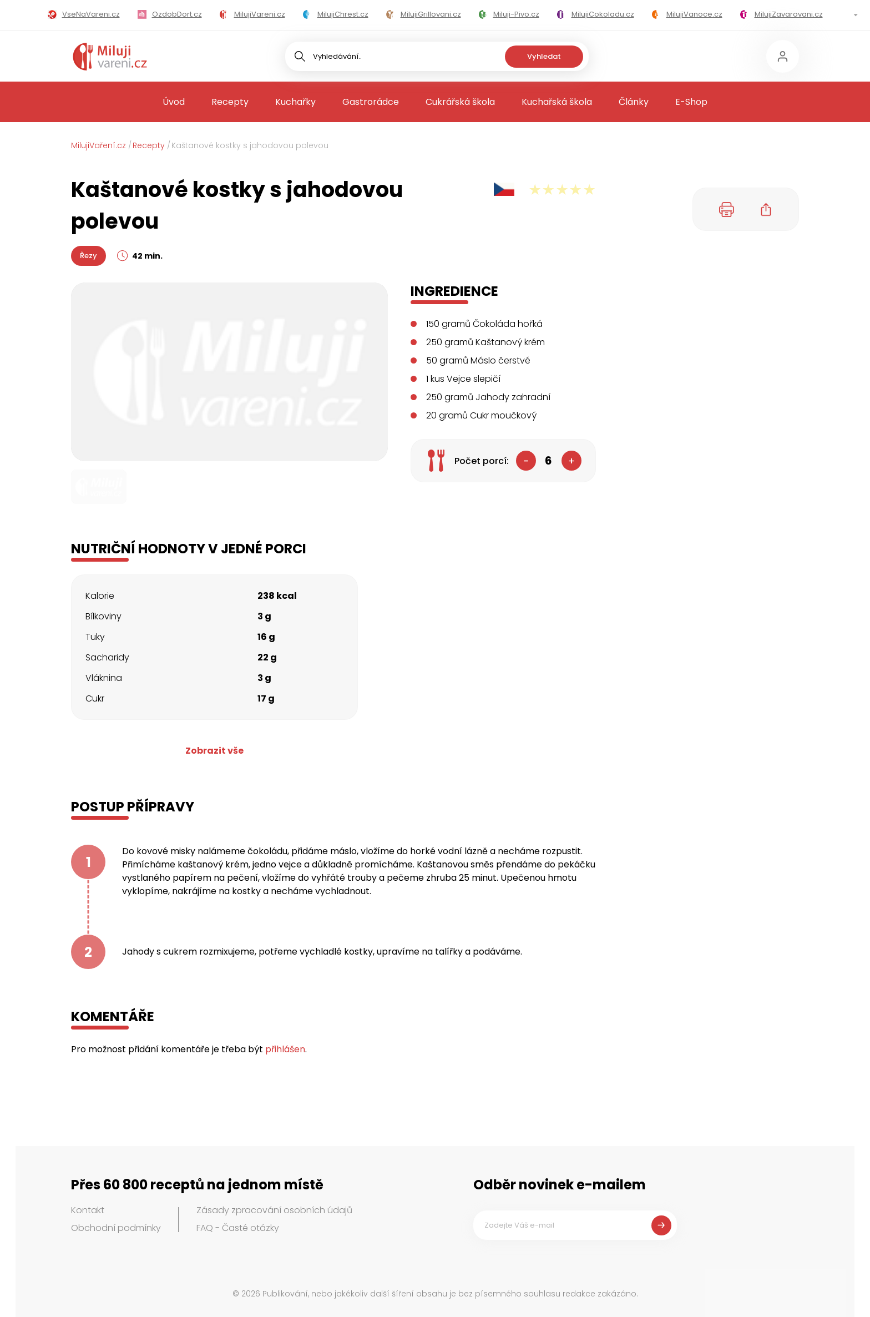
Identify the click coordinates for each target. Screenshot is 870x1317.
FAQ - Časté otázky (237, 1228)
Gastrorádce (370, 101)
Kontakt (87, 1210)
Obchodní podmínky (116, 1228)
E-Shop (691, 101)
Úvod (174, 101)
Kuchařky (295, 101)
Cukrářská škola (460, 101)
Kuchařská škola (557, 101)
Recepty (230, 101)
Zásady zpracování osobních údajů (274, 1210)
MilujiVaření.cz (98, 145)
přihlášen (285, 1049)
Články (634, 101)
